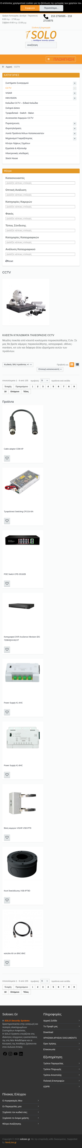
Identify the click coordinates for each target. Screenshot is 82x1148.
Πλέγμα (71, 364)
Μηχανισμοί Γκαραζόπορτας (18, 138)
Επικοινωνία (49, 1049)
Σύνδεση (35, 28)
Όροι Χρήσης (49, 1043)
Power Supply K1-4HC (13, 703)
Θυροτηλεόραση (13, 128)
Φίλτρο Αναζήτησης (11, 1124)
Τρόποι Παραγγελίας (53, 1063)
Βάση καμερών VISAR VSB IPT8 (17, 828)
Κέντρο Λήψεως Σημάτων (17, 143)
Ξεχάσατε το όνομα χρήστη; (15, 1118)
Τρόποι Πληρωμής (52, 1069)
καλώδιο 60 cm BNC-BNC (14, 953)
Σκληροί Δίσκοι (12, 108)
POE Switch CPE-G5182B (15, 574)
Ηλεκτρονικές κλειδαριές (17, 153)
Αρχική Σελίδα (50, 1020)
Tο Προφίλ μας (50, 1026)
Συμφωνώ (30, 8)
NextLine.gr (10, 1142)
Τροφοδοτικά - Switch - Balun (19, 113)
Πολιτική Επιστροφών (53, 1081)
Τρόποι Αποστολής (52, 1075)
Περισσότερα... (51, 8)
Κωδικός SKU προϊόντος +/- (16, 364)
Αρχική (9, 67)
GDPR (46, 1086)
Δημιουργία (45, 28)
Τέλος (26, 391)
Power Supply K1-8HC (13, 765)
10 (5, 391)
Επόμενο (14, 391)
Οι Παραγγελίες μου (12, 1106)
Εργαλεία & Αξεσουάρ (16, 148)
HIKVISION (11, 98)
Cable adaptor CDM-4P (13, 449)
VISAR (8, 93)
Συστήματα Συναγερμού (17, 83)
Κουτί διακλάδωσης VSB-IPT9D (17, 891)
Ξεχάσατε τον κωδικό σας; (14, 1112)
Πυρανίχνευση (12, 123)
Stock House (11, 158)
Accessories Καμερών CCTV (19, 118)
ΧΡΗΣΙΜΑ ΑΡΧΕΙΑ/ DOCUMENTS (60, 1038)
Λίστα (77, 364)
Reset (9, 261)
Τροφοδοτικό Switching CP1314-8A (18, 511)
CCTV (8, 88)
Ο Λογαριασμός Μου (12, 1100)
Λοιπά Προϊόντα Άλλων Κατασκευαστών (24, 133)
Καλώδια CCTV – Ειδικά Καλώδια (21, 103)
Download (48, 1032)
